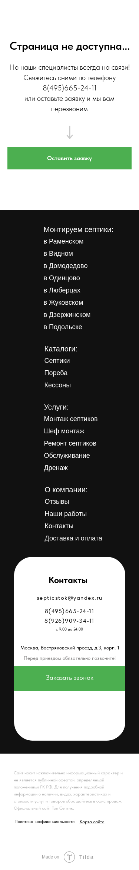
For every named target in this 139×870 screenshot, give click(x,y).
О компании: (66, 490)
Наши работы (66, 513)
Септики (57, 360)
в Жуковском (63, 302)
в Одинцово (62, 278)
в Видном (58, 253)
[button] (69, 158)
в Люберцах (62, 290)
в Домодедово (66, 265)
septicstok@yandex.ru (70, 597)
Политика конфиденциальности (44, 821)
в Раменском (64, 241)
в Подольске (63, 327)
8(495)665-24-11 (70, 87)
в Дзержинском (67, 314)
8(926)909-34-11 (69, 620)
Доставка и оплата (73, 538)
